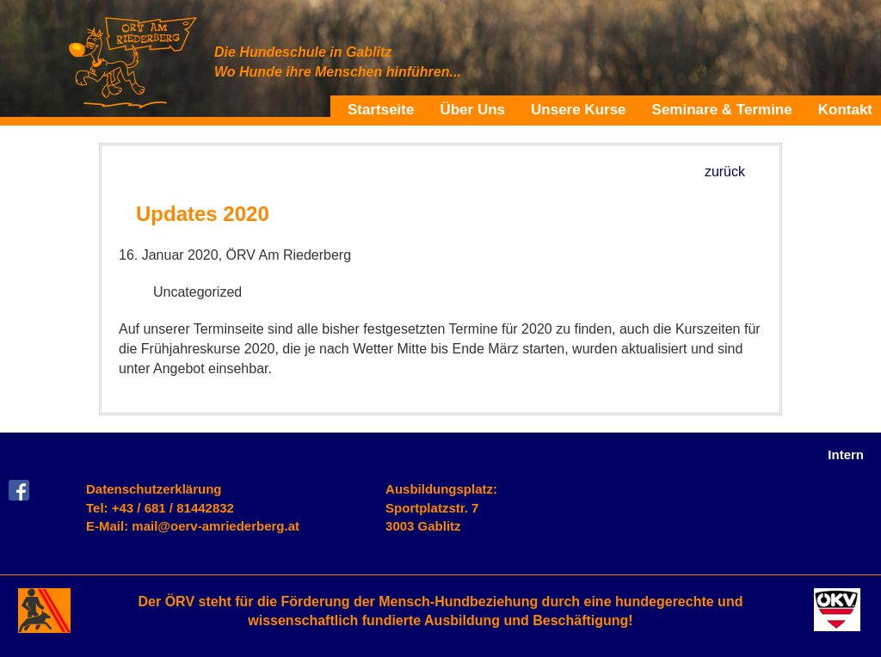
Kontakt (845, 109)
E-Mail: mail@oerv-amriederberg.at (192, 526)
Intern (846, 454)
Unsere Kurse (578, 109)
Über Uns (472, 109)
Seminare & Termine (722, 109)
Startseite (381, 109)
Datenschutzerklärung (154, 489)
